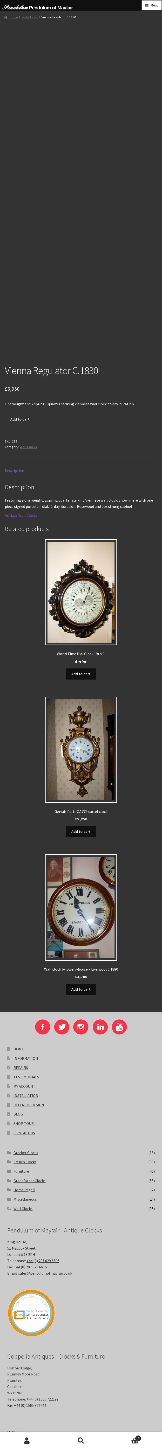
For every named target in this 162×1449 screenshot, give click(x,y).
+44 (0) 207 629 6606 (43, 1260)
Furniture (21, 1171)
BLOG (18, 1114)
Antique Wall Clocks (21, 515)
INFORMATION (26, 1058)
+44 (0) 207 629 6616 (30, 1267)
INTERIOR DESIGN (29, 1104)
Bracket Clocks (26, 1152)
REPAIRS (21, 1067)
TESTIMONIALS (26, 1077)
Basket (124, 1437)
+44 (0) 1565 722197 (43, 1399)
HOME (19, 1049)
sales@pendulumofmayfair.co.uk (45, 1273)
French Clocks (25, 1161)
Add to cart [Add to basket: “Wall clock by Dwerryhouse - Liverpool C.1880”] (81, 989)
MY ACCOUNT (24, 1086)
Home (14, 17)
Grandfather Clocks (30, 1180)
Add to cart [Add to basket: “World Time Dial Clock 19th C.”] (81, 673)
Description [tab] (14, 470)
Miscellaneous (25, 1199)
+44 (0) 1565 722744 (30, 1405)
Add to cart (20, 419)
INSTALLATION (26, 1095)
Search (81, 1441)
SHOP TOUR (24, 1123)
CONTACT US (24, 1132)
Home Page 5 (24, 1189)
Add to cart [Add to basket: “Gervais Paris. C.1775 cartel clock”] (81, 831)
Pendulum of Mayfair (51, 7)
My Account (27, 1441)
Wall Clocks (30, 17)
